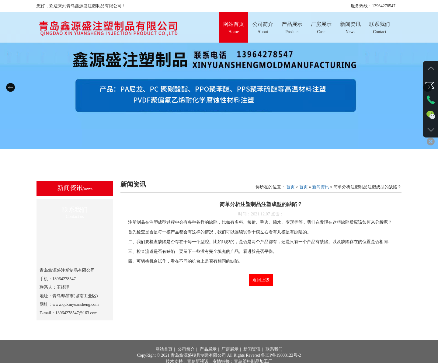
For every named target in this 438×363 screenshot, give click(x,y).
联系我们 (274, 357)
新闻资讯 (320, 187)
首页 (290, 187)
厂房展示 (229, 357)
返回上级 (260, 279)
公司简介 (186, 357)
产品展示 (208, 357)
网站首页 (163, 357)
